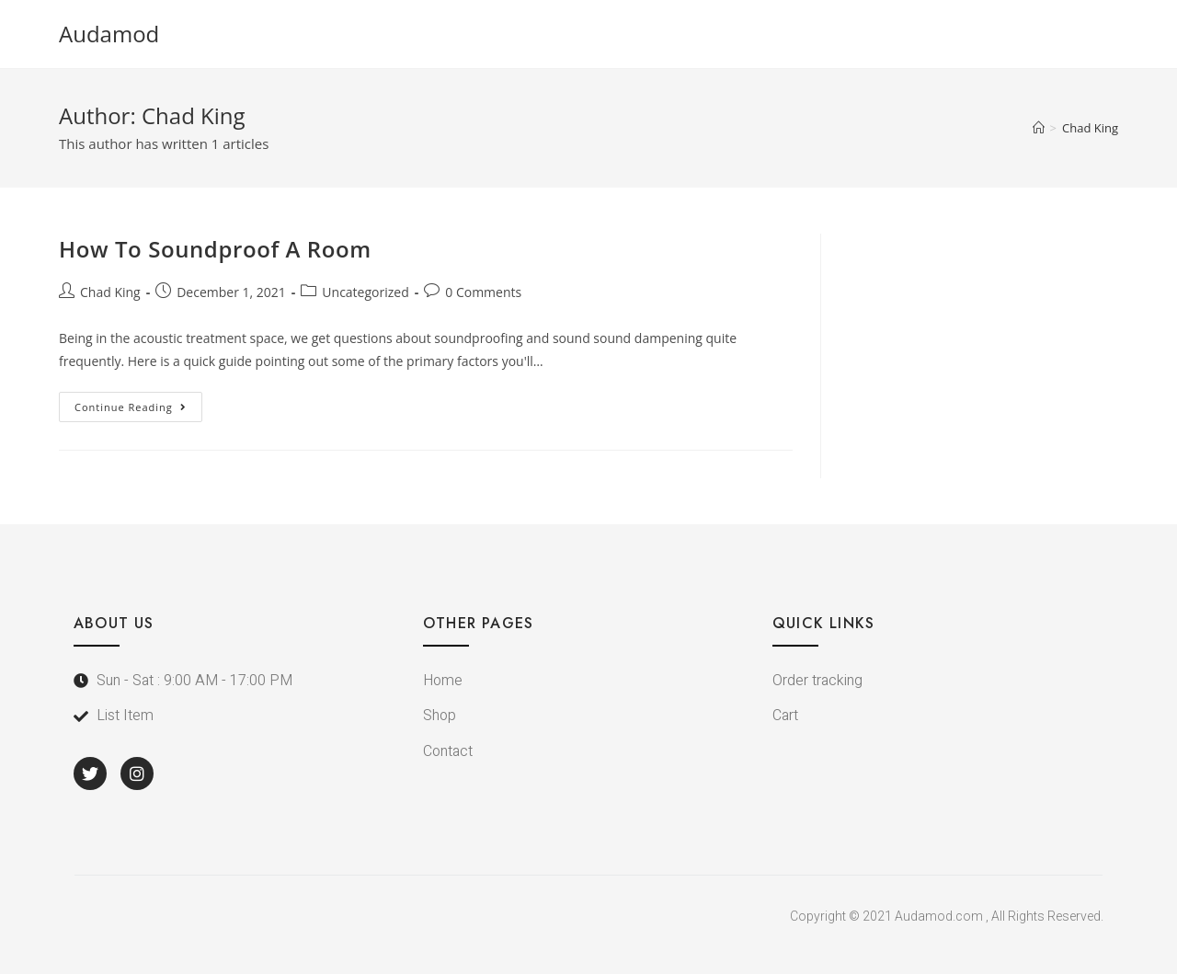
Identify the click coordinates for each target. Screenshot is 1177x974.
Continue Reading (138, 403)
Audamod (109, 33)
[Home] (1039, 128)
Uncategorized (365, 292)
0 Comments (483, 292)
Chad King (110, 292)
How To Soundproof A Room (215, 249)
